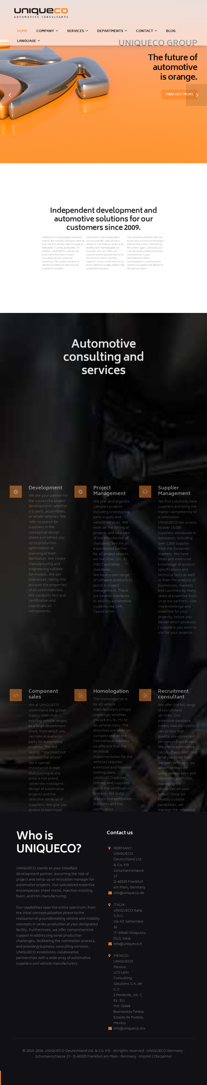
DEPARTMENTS (110, 31)
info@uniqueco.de (128, 893)
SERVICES (75, 31)
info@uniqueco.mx (129, 1029)
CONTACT (144, 31)
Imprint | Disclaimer (155, 1057)
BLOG (170, 31)
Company (45, 31)
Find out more (180, 94)
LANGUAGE (26, 41)
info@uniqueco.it (127, 944)
